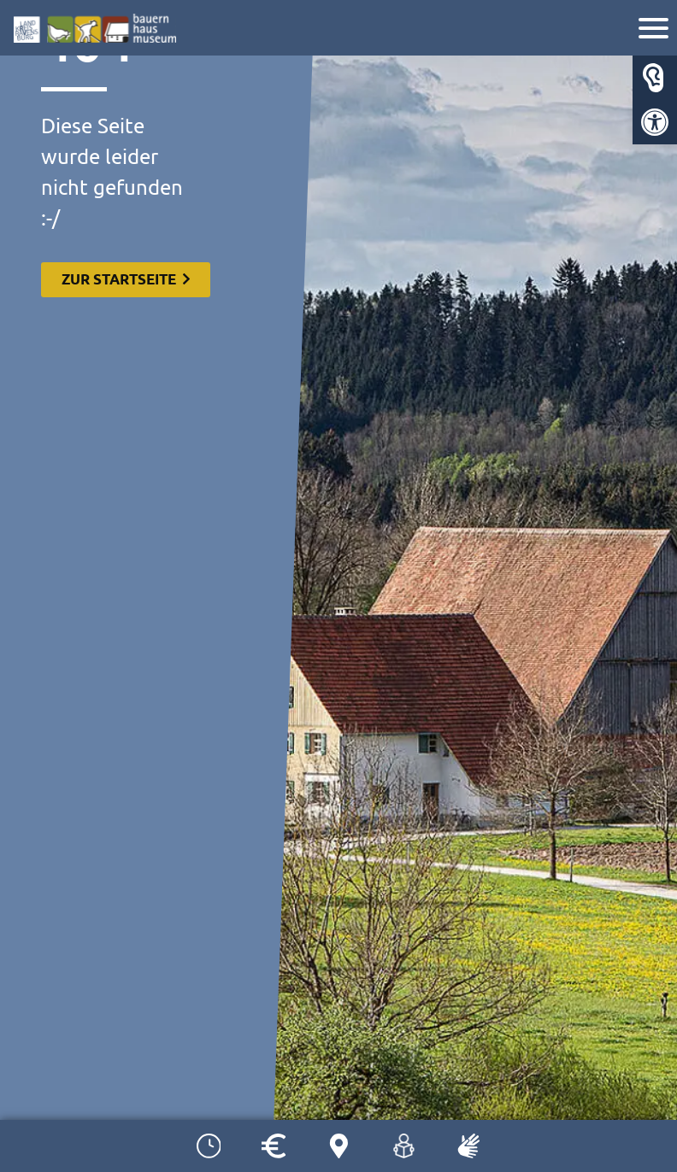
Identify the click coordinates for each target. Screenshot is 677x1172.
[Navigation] (655, 30)
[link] (655, 122)
